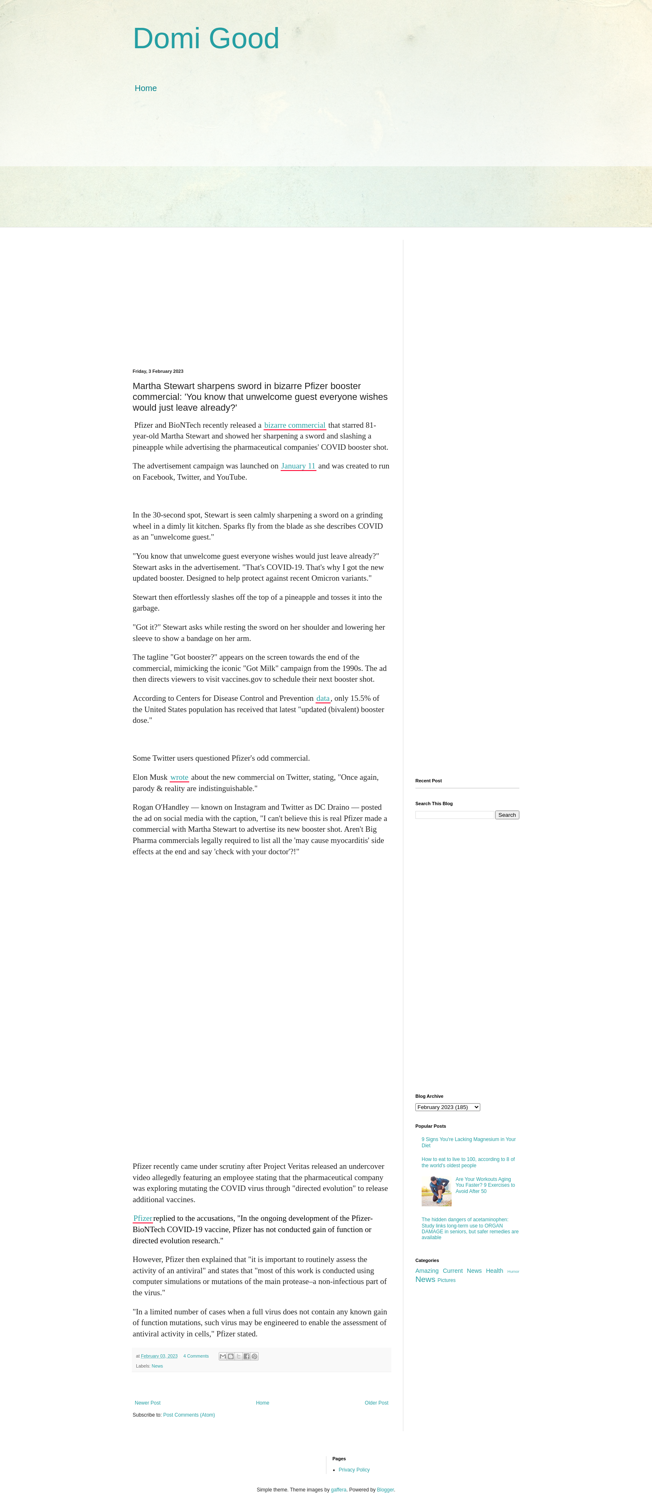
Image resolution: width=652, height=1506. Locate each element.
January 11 (299, 465)
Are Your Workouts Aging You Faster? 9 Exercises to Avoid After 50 (485, 1185)
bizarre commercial (295, 425)
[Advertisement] (326, 169)
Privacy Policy (354, 1470)
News (157, 1365)
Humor (513, 1271)
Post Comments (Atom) (189, 1415)
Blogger (385, 1490)
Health (495, 1270)
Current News (462, 1270)
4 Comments (196, 1355)
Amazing (427, 1270)
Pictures (446, 1280)
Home (146, 88)
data (323, 698)
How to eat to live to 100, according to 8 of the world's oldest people (468, 1162)
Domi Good (206, 38)
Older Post (376, 1403)
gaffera (338, 1490)
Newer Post (148, 1403)
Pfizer (142, 1218)
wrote (179, 777)
